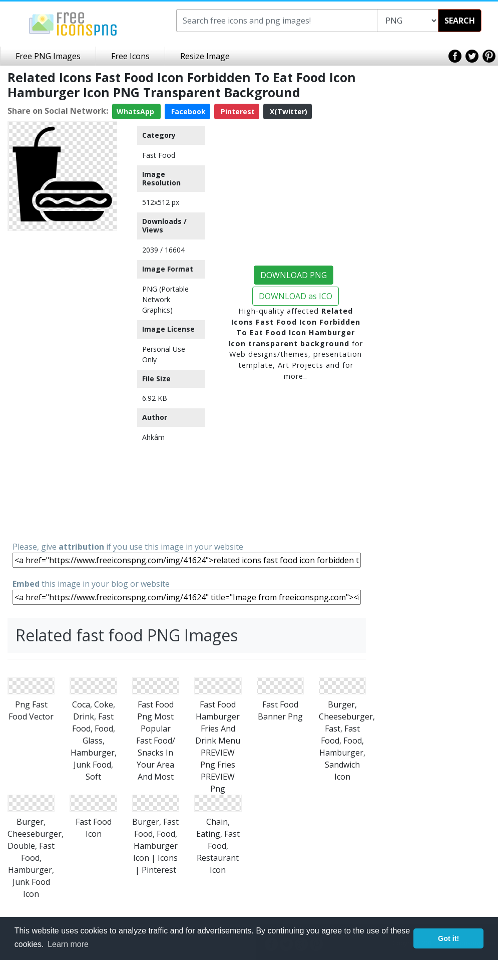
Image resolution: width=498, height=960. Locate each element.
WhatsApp (136, 111)
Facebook (187, 111)
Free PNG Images (48, 56)
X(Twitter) (287, 111)
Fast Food (158, 155)
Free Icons (130, 56)
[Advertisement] (62, 385)
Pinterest (237, 111)
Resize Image (205, 56)
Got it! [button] (448, 938)
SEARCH (459, 20)
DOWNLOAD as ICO (295, 296)
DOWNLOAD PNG (293, 275)
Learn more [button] (68, 944)
